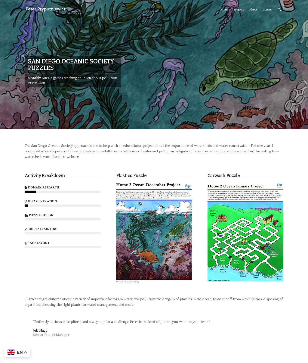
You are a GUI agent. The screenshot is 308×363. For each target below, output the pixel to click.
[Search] (279, 9)
